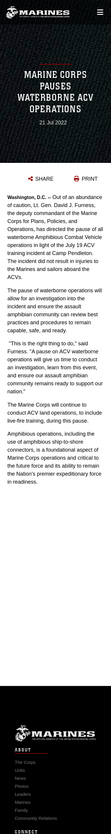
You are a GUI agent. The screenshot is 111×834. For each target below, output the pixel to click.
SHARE (44, 179)
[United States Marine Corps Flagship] (38, 12)
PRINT (90, 179)
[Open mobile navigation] (100, 12)
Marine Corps (55, 739)
